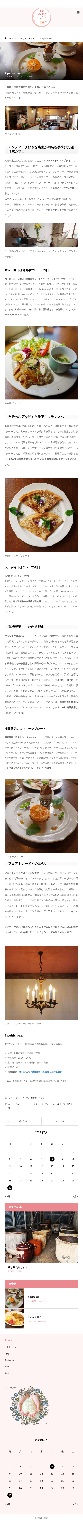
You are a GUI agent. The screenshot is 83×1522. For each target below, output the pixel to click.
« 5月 (7, 1196)
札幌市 (58, 1104)
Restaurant (9, 1360)
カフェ (11, 1104)
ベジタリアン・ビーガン (24, 77)
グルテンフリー (22, 1104)
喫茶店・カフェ (37, 1098)
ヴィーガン (49, 1104)
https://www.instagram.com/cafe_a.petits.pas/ (40, 1072)
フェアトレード (37, 1104)
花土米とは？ (10, 1347)
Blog (7, 1373)
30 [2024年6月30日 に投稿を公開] (10, 1187)
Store (7, 1367)
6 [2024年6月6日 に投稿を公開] (52, 1159)
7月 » (75, 1196)
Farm (7, 1354)
